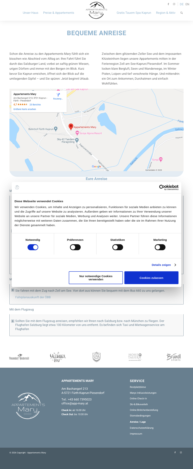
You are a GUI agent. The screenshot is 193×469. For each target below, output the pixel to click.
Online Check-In (138, 398)
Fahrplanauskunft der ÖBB (33, 297)
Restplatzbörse (138, 387)
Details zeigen (161, 264)
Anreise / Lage (138, 422)
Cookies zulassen (151, 277)
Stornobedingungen (140, 415)
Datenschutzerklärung (141, 428)
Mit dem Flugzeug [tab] (21, 310)
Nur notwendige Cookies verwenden (96, 278)
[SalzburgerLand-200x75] (58, 357)
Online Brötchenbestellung (144, 410)
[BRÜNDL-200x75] (173, 357)
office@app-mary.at (74, 403)
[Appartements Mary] (96, 10)
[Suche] (181, 10)
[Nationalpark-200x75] (135, 357)
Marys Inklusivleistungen (143, 393)
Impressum (136, 433)
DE (182, 4)
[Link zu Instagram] (174, 4)
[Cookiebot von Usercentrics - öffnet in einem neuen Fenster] (162, 187)
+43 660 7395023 (80, 399)
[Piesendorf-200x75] (19, 357)
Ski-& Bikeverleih (139, 404)
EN (187, 4)
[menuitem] (30, 10)
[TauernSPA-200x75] (96, 357)
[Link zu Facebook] (168, 4)
